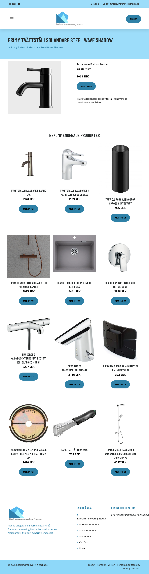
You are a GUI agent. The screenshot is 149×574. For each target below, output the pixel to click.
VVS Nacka (85, 536)
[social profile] (19, 4)
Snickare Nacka (87, 530)
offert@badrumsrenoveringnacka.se (121, 3)
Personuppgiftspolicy (128, 564)
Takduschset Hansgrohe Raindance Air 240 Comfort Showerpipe (120, 453)
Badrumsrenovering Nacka (91, 518)
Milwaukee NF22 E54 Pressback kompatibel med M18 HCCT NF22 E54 (28, 453)
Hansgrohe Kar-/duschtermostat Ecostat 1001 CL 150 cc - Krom (28, 358)
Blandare (105, 64)
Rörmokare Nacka (89, 524)
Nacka (96, 3)
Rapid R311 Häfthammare (74, 449)
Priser (133, 18)
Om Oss (83, 542)
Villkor (111, 564)
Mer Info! (86, 86)
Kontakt (101, 564)
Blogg (91, 564)
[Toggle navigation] (12, 18)
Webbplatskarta (131, 568)
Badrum (94, 64)
